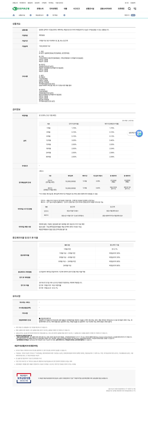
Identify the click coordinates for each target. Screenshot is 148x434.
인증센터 (132, 2)
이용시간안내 (59, 2)
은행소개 (15, 2)
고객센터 (44, 2)
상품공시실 (90, 8)
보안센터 (37, 2)
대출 (65, 8)
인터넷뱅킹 (54, 8)
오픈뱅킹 (121, 8)
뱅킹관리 (30, 2)
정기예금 (54, 15)
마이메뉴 (51, 2)
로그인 (127, 2)
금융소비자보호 (106, 8)
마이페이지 (23, 2)
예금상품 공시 (39, 15)
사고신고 (76, 8)
